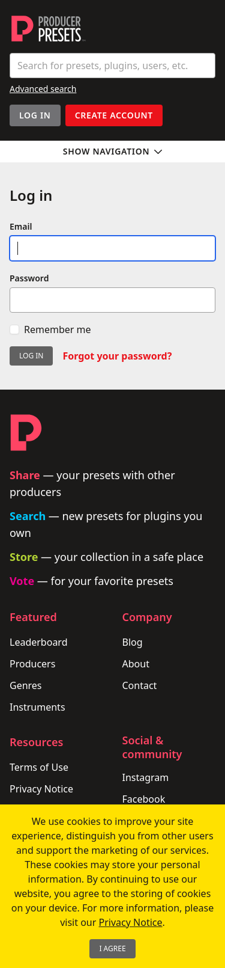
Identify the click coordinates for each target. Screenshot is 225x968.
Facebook (144, 799)
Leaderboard (38, 642)
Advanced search (43, 88)
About (135, 663)
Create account (114, 115)
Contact (139, 685)
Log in (31, 356)
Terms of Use (39, 767)
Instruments (37, 707)
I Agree (112, 948)
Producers (32, 663)
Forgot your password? (117, 356)
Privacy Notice (41, 788)
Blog (132, 642)
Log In (35, 115)
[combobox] (112, 65)
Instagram (145, 777)
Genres (26, 685)
